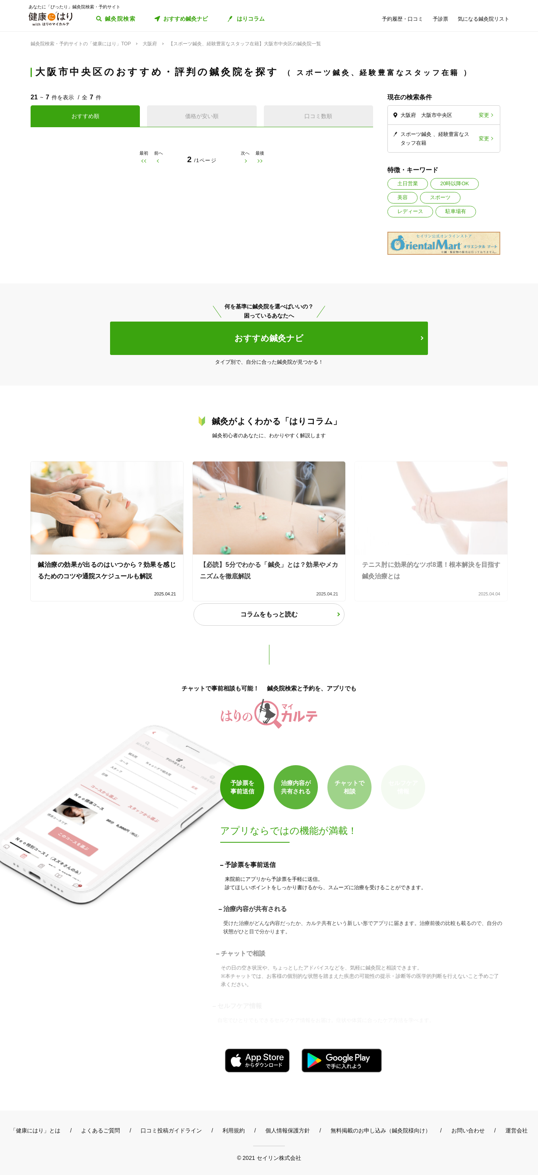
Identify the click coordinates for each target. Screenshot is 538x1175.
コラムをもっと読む (269, 614)
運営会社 (516, 1130)
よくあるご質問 (100, 1130)
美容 (402, 197)
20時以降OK (454, 183)
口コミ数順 (318, 116)
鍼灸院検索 (120, 19)
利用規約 (234, 1130)
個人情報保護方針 (287, 1130)
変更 (484, 115)
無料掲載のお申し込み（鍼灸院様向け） (381, 1130)
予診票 (440, 19)
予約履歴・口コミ (402, 19)
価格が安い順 (202, 116)
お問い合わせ (468, 1130)
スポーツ (440, 197)
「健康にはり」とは (35, 1130)
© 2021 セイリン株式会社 (269, 1158)
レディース (410, 211)
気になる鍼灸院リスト (483, 19)
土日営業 (407, 183)
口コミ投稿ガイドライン (171, 1130)
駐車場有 (455, 211)
